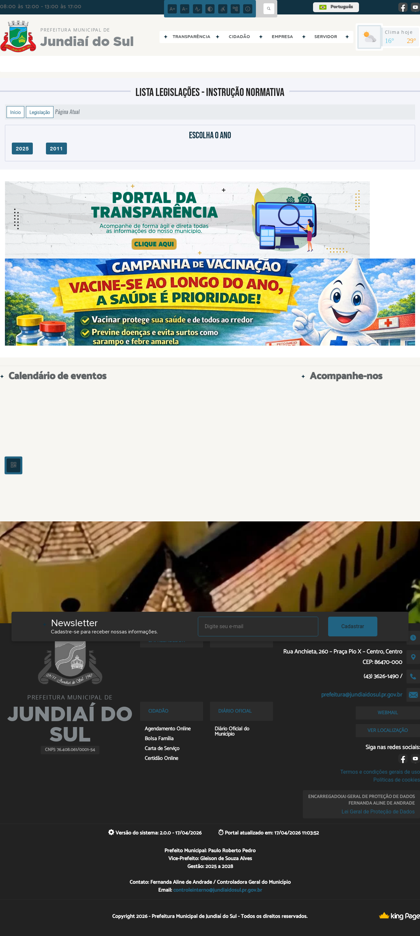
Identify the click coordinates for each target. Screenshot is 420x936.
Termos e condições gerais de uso (380, 772)
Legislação (40, 112)
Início (15, 112)
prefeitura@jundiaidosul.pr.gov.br (361, 695)
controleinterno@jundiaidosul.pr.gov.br (217, 890)
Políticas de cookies (396, 780)
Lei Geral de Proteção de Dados (378, 812)
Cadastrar (352, 626)
